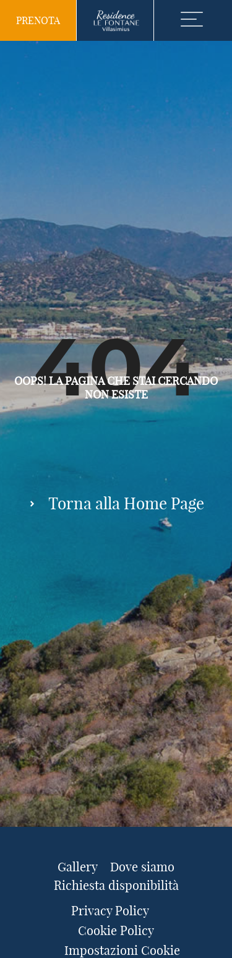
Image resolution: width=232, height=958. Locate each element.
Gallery (78, 866)
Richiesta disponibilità (116, 885)
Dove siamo (142, 866)
